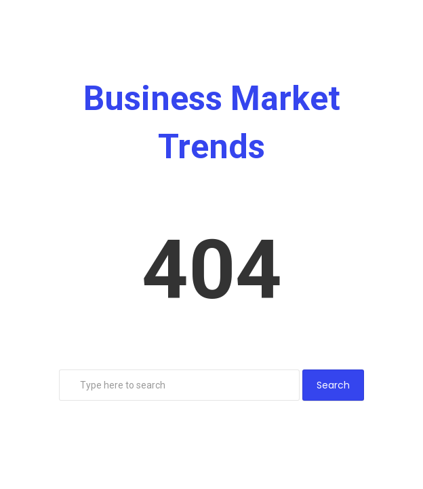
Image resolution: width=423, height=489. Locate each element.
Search (333, 385)
